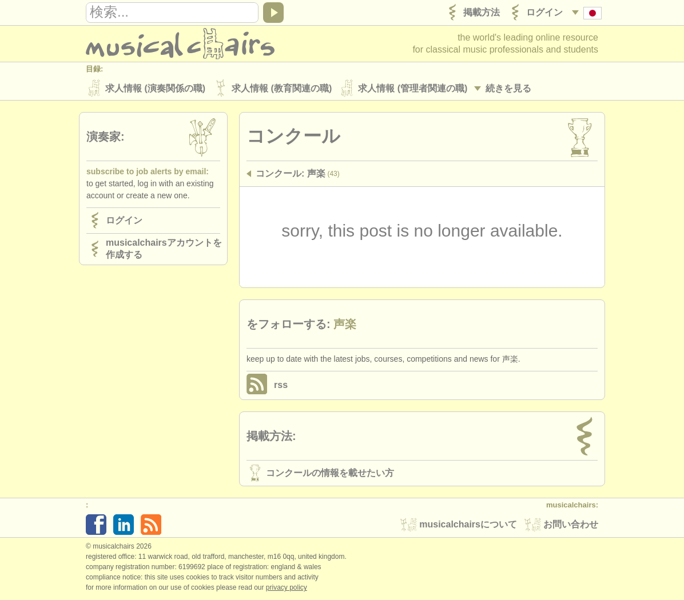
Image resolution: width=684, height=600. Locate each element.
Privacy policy (286, 588)
